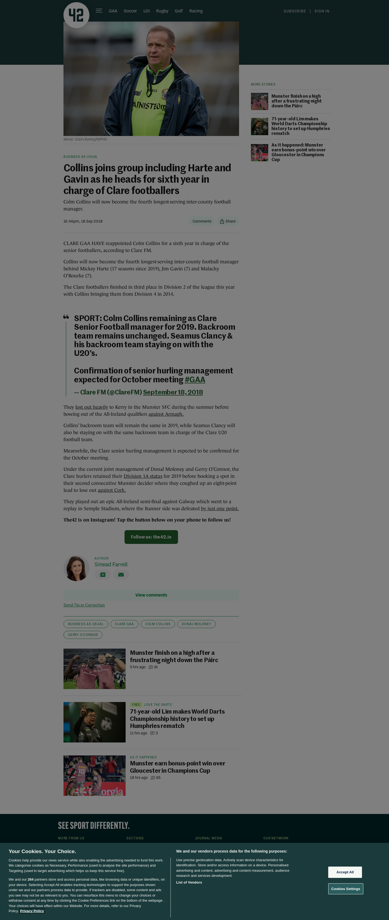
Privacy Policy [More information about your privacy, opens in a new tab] (32, 911)
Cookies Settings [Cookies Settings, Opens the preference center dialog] (345, 889)
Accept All (345, 872)
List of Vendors (189, 882)
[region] (194, 881)
